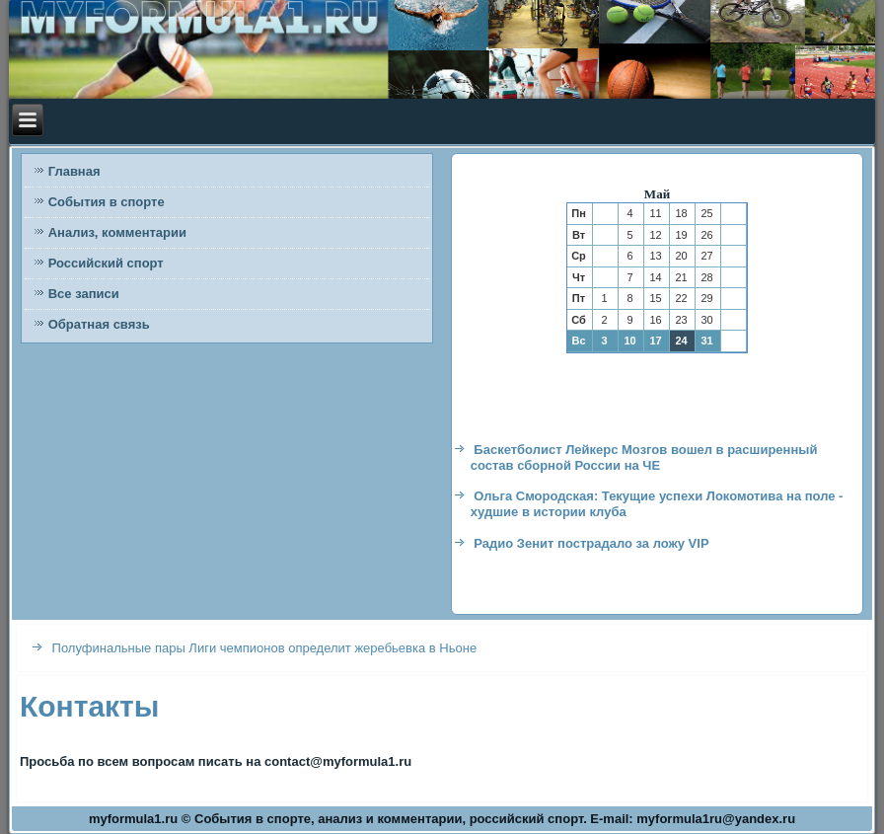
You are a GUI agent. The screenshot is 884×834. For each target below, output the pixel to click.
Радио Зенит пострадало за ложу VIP (591, 543)
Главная (74, 171)
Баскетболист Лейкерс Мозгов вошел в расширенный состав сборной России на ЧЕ (644, 457)
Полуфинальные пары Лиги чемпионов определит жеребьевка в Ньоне (265, 648)
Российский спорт (106, 263)
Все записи (83, 293)
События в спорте (106, 201)
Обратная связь (99, 324)
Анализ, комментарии (117, 232)
